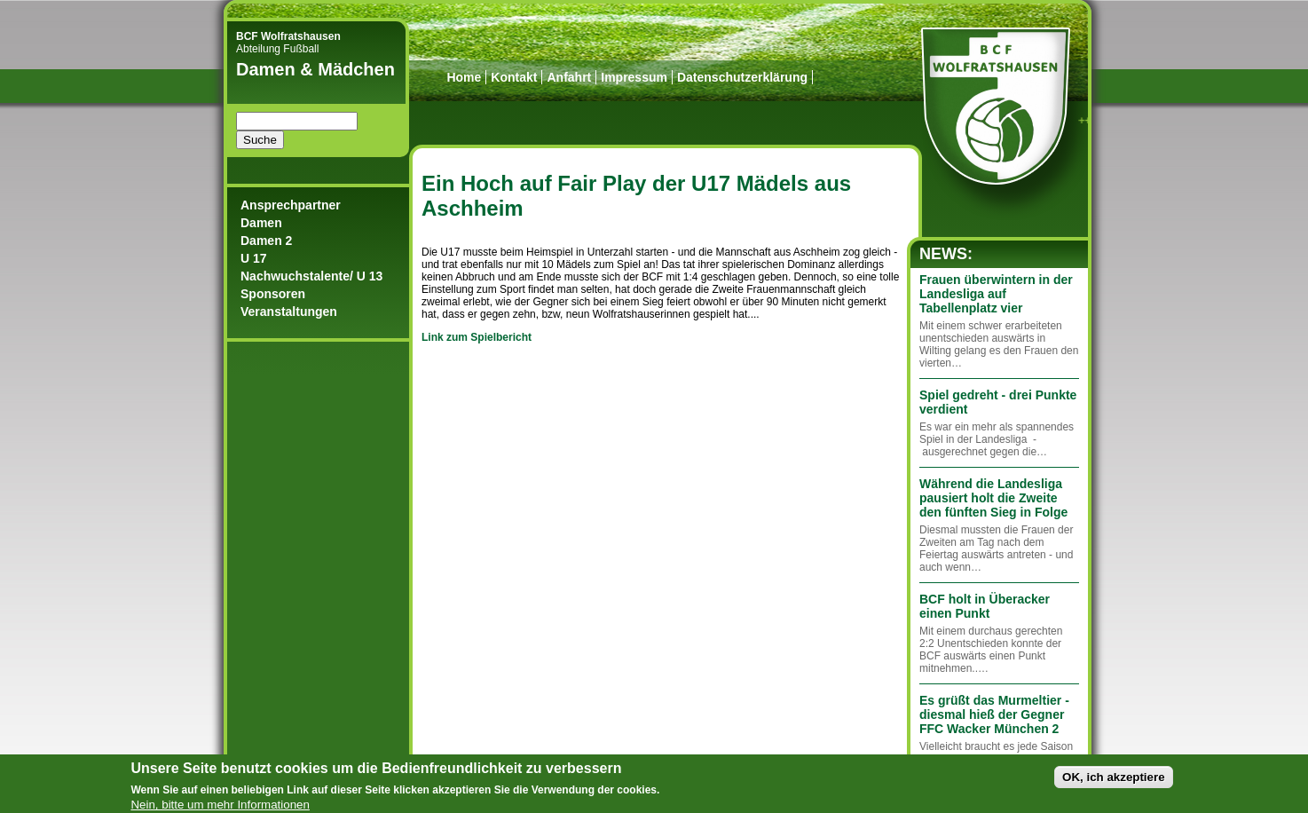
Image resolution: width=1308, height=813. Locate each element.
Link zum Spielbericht (477, 337)
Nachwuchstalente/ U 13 (311, 276)
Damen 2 (266, 240)
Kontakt (514, 77)
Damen (261, 223)
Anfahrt (569, 77)
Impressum (634, 77)
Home (463, 77)
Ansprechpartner (290, 205)
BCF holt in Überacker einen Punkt (984, 606)
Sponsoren (272, 294)
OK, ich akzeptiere (1113, 782)
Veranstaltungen (288, 311)
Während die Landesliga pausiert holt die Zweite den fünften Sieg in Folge (993, 498)
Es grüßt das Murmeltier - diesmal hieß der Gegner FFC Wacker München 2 (994, 714)
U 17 (253, 258)
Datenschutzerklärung (742, 77)
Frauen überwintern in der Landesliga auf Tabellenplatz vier (996, 293)
